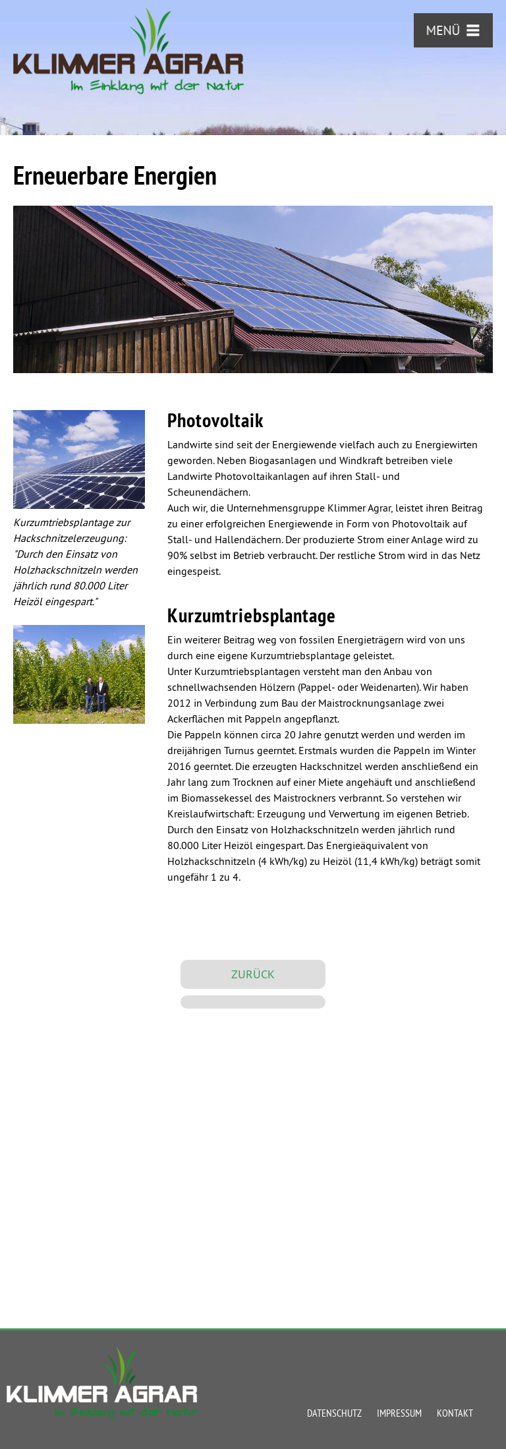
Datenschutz (334, 1412)
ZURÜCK (253, 974)
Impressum (399, 1412)
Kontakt (455, 1412)
